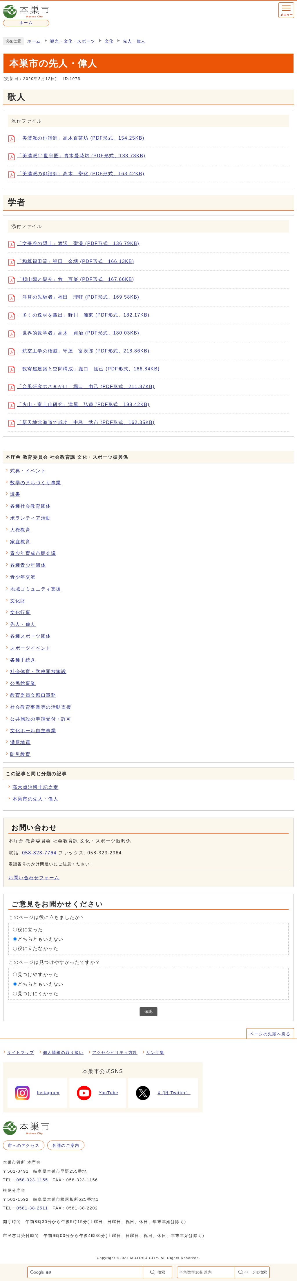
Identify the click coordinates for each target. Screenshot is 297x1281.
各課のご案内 (65, 1145)
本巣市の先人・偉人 (35, 798)
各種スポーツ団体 (30, 636)
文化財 (18, 600)
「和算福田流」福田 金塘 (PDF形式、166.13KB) (73, 262)
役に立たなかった (38, 948)
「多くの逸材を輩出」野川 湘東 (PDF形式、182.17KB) (81, 316)
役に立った (30, 929)
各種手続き (23, 659)
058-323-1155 (32, 1180)
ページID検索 (256, 1272)
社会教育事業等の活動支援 (40, 707)
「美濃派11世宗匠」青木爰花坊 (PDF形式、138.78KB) (78, 156)
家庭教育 (20, 541)
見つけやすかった (38, 974)
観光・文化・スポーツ (72, 41)
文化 (109, 41)
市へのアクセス (23, 1145)
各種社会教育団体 (30, 506)
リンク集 (155, 1052)
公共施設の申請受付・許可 (40, 719)
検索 (161, 1272)
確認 (148, 1011)
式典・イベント (28, 470)
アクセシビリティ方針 (114, 1052)
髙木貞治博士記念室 (35, 787)
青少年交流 (23, 577)
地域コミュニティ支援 (35, 588)
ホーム (34, 41)
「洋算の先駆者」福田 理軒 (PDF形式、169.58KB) (75, 298)
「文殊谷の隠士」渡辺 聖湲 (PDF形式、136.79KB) (75, 244)
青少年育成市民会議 (33, 553)
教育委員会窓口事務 (33, 695)
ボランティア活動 (30, 518)
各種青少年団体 (28, 565)
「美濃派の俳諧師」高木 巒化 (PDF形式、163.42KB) (78, 174)
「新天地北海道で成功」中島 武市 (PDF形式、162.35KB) (83, 423)
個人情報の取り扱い (63, 1052)
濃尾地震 (20, 742)
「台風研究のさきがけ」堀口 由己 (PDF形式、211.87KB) (83, 387)
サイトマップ (20, 1052)
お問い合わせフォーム (33, 877)
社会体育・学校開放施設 (38, 671)
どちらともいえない (41, 938)
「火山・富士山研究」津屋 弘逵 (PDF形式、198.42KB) (81, 405)
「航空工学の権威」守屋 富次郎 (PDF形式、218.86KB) (81, 351)
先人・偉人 (134, 41)
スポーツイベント (30, 648)
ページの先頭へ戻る (270, 1034)
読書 (15, 494)
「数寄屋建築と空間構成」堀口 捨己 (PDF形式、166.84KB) (86, 369)
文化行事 (20, 612)
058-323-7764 (39, 852)
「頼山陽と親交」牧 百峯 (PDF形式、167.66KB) (73, 280)
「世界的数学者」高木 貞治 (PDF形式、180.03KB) (75, 333)
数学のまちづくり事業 (35, 482)
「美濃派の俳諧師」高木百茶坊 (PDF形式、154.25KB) (78, 138)
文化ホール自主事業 (33, 730)
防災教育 (20, 754)
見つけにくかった (38, 993)
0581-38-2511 (32, 1208)
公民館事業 (23, 683)
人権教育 (20, 529)
